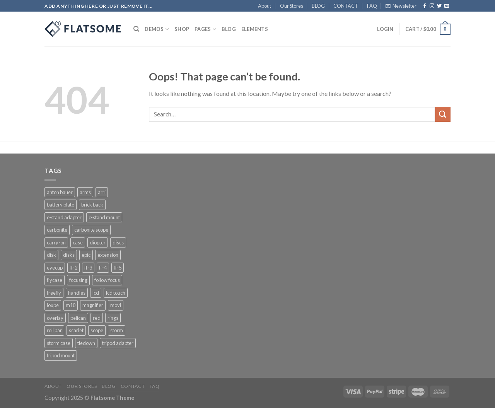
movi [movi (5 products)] (115, 305)
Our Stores (291, 6)
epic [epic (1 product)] (86, 255)
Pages (205, 29)
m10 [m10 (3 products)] (70, 305)
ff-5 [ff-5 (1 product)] (117, 268)
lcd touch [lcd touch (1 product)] (115, 293)
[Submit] (443, 114)
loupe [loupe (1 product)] (53, 305)
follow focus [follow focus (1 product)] (107, 280)
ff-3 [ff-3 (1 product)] (88, 268)
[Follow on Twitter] (439, 6)
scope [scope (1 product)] (96, 330)
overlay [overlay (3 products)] (55, 318)
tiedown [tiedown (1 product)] (86, 343)
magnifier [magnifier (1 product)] (92, 305)
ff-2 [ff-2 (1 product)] (73, 268)
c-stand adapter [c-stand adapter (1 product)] (64, 217)
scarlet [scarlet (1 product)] (76, 330)
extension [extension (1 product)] (107, 255)
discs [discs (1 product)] (118, 242)
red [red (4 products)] (97, 318)
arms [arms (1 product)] (85, 192)
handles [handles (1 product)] (76, 293)
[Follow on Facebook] (424, 6)
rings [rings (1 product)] (113, 318)
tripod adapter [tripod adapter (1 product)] (117, 343)
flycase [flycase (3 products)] (54, 280)
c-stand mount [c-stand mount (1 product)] (104, 217)
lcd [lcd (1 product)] (95, 293)
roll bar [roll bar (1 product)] (54, 330)
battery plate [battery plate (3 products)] (60, 204)
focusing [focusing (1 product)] (78, 280)
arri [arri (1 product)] (102, 192)
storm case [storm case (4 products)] (58, 343)
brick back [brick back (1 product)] (92, 204)
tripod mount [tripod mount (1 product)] (61, 355)
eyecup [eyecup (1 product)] (55, 268)
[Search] (136, 29)
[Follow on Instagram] (432, 6)
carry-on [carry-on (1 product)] (56, 242)
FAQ (372, 6)
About (264, 6)
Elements (254, 29)
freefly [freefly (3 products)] (54, 293)
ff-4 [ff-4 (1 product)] (103, 268)
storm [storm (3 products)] (116, 330)
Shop (181, 29)
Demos (157, 29)
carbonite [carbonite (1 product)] (57, 230)
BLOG (318, 6)
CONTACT (345, 6)
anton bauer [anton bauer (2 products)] (60, 192)
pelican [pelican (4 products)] (78, 318)
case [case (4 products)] (78, 242)
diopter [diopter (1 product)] (98, 242)
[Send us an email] (446, 6)
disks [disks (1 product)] (69, 255)
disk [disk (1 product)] (51, 255)
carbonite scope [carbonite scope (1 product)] (91, 230)
